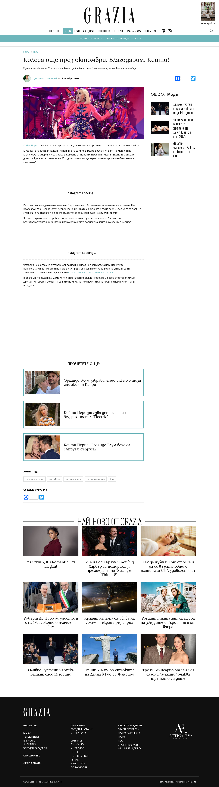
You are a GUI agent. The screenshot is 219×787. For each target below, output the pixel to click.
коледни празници (96, 479)
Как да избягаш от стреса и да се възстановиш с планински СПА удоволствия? (168, 566)
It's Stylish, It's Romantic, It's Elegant (51, 564)
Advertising (169, 782)
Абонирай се (208, 23)
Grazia (26, 51)
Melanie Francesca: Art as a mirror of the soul (183, 149)
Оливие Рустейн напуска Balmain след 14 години (183, 108)
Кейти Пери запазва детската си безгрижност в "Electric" (95, 414)
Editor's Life (77, 744)
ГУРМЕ (75, 759)
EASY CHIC (99, 38)
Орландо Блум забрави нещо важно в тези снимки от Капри (102, 382)
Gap (112, 479)
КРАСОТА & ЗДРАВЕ (85, 31)
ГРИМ (121, 737)
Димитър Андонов (45, 78)
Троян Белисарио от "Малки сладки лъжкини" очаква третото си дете (168, 674)
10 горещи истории (34, 479)
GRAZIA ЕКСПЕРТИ (129, 729)
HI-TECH (75, 752)
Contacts (192, 782)
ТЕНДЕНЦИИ (85, 38)
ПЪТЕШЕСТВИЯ (80, 756)
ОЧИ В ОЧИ (104, 31)
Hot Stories (55, 31)
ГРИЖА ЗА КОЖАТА (129, 733)
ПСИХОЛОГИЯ (79, 767)
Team (161, 782)
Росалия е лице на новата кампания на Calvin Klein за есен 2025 (182, 128)
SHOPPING (112, 38)
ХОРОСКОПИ (78, 763)
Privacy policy (181, 782)
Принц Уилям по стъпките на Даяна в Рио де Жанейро (109, 672)
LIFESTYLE (117, 31)
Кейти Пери (30, 145)
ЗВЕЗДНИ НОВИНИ (82, 729)
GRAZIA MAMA (134, 31)
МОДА (27, 732)
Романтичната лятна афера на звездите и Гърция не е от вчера (168, 622)
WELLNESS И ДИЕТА (130, 748)
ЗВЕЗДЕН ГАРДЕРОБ (130, 38)
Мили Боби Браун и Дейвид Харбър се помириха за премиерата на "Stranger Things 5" (109, 568)
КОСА (121, 740)
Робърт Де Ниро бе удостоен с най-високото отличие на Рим (51, 622)
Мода (35, 51)
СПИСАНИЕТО (151, 31)
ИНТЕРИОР (77, 748)
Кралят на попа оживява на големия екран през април (109, 620)
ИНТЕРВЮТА (78, 733)
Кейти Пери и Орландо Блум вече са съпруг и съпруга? (97, 447)
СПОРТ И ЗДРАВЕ (128, 744)
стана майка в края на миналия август (90, 272)
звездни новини (73, 479)
